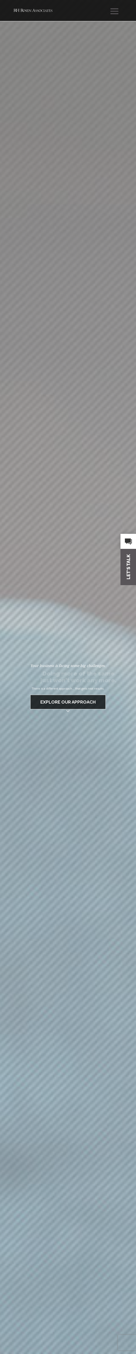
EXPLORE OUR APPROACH (68, 702)
